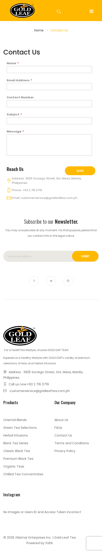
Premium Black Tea (18, 458)
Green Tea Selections (20, 427)
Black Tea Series (15, 443)
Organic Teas (13, 466)
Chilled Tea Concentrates (23, 474)
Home (39, 30)
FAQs (58, 427)
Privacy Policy (64, 451)
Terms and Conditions (71, 443)
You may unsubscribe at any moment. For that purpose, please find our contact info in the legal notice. (51, 233)
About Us (61, 420)
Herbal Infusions (15, 435)
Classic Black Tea (16, 451)
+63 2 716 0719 (32, 190)
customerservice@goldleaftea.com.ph (49, 198)
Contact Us (63, 435)
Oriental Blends (15, 420)
